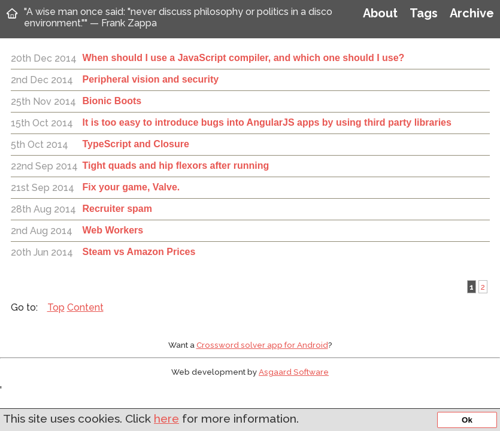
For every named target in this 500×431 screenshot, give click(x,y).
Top (56, 307)
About (380, 13)
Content (85, 307)
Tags (424, 13)
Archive (472, 13)
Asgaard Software (294, 372)
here (166, 418)
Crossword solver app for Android (262, 345)
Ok (467, 419)
